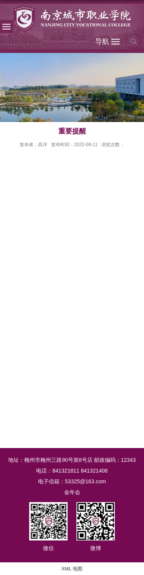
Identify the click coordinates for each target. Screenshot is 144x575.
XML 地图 (72, 569)
